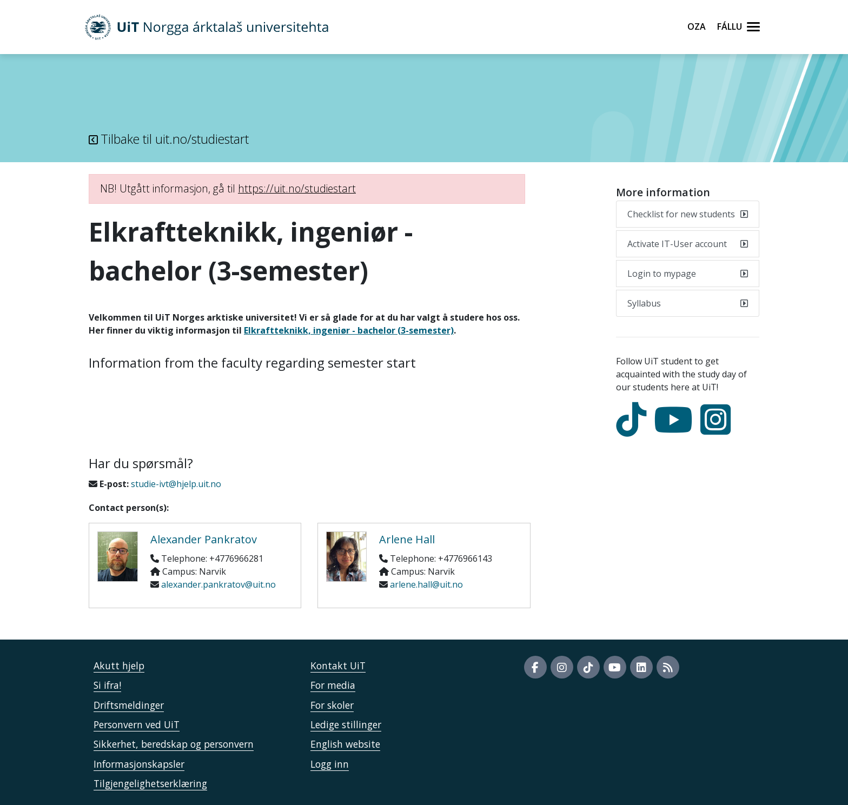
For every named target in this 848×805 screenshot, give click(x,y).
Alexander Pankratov (203, 539)
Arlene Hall (407, 539)
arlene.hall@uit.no (426, 584)
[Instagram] (718, 429)
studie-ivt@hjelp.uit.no (176, 484)
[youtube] (676, 429)
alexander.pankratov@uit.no (218, 584)
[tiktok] (634, 429)
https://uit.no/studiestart (297, 188)
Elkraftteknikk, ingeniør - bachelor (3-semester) (349, 330)
